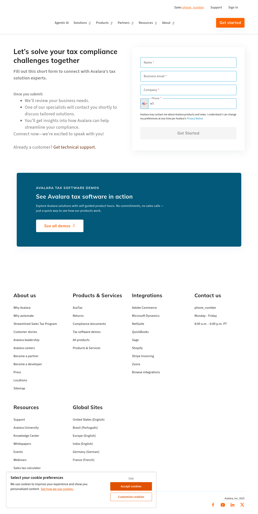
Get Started (188, 133)
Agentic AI (62, 23)
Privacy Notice (195, 118)
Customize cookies (131, 497)
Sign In (233, 7)
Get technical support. (74, 147)
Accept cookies (131, 486)
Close (131, 478)
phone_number (193, 7)
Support (216, 7)
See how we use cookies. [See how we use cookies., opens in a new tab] (57, 489)
